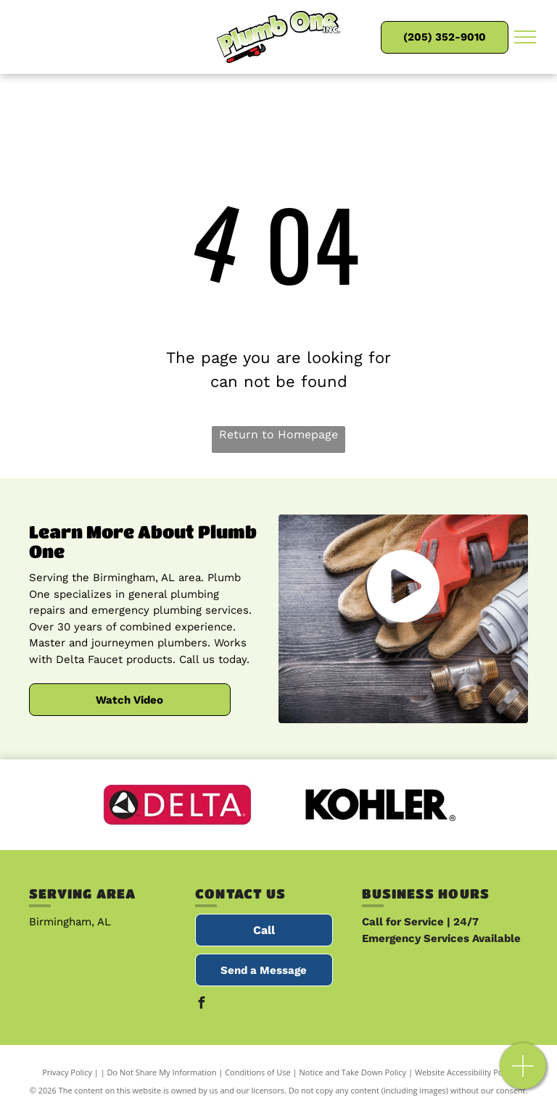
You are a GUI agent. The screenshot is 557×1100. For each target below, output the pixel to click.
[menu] (525, 37)
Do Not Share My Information (162, 1072)
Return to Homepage (278, 434)
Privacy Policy (67, 1072)
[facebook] (200, 1004)
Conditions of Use (258, 1072)
